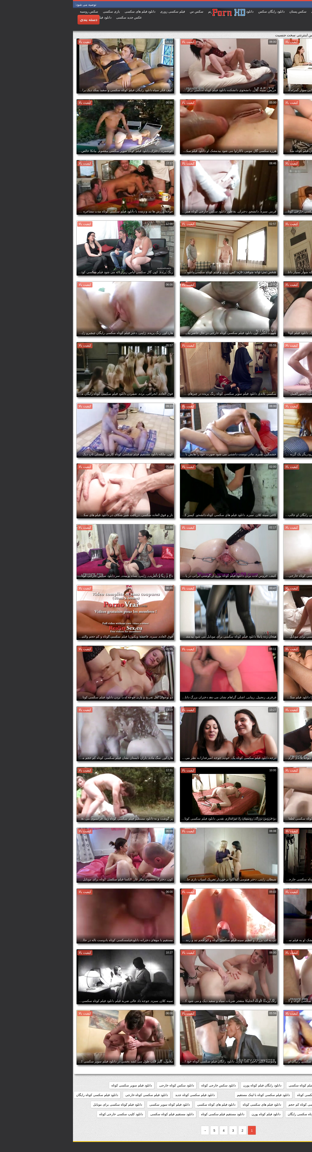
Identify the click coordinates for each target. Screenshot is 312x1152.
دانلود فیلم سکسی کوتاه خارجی (73, 1095)
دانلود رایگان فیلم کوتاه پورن (189, 1085)
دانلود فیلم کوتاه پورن (193, 1114)
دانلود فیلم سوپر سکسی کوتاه (58, 1085)
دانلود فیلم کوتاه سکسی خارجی (285, 1114)
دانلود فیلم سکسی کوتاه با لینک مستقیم (190, 1095)
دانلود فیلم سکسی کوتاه (240, 1095)
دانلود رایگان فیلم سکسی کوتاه (286, 1085)
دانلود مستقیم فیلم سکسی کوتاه (150, 1114)
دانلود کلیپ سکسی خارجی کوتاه (48, 1114)
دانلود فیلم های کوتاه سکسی (143, 1104)
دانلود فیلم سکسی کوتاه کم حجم (237, 1104)
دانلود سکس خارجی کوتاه (145, 1085)
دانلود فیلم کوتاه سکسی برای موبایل (44, 1104)
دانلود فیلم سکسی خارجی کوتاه (285, 1095)
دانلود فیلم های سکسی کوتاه (189, 1104)
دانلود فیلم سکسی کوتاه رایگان (24, 1095)
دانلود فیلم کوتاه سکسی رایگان (236, 1114)
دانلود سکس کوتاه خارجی (103, 1085)
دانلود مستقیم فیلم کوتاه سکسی (99, 1114)
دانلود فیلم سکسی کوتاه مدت (287, 1104)
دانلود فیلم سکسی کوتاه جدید (122, 1095)
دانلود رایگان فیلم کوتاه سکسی (237, 1085)
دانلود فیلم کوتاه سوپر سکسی (96, 1104)
